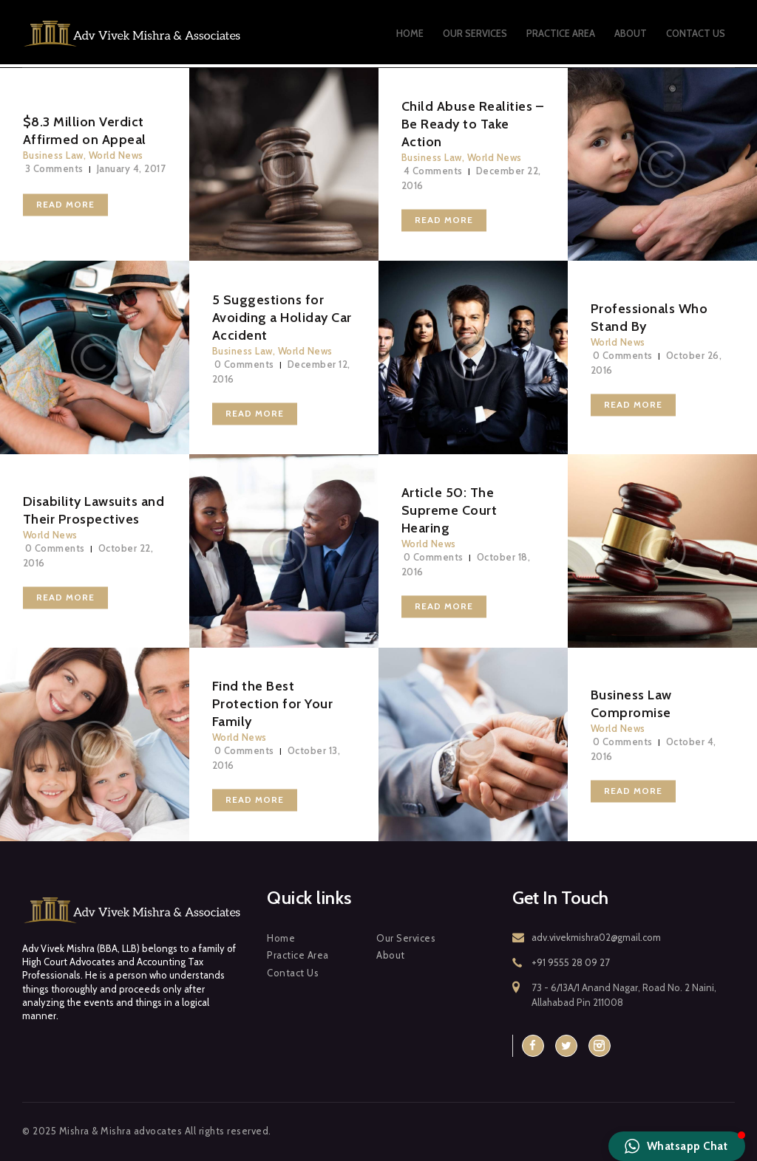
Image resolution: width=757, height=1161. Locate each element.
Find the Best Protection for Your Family (272, 704)
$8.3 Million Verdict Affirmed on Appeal (84, 131)
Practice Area (298, 955)
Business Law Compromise (631, 705)
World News (116, 155)
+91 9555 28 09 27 (571, 962)
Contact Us (293, 973)
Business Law (53, 155)
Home (281, 938)
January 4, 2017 (131, 168)
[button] (677, 1146)
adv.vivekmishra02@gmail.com (596, 937)
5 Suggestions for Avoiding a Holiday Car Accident (282, 317)
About (390, 955)
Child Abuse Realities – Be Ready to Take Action (472, 124)
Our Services (405, 938)
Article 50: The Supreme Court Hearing (449, 511)
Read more (65, 204)
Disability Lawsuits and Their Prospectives (94, 511)
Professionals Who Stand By (649, 318)
